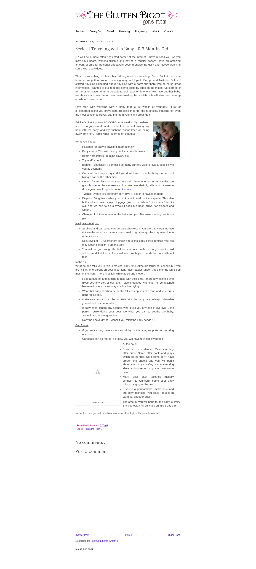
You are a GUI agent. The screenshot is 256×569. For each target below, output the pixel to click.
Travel (110, 31)
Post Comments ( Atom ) (104, 540)
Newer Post (82, 535)
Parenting (124, 31)
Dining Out (96, 31)
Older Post (174, 535)
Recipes (80, 31)
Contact (168, 31)
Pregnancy (141, 31)
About (155, 31)
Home (128, 535)
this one (92, 185)
